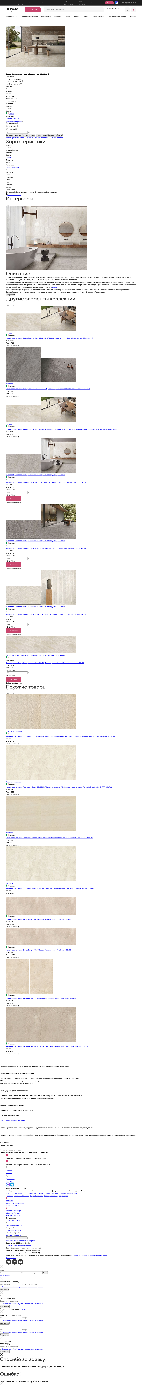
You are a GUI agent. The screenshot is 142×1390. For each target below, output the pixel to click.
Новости (9, 1193)
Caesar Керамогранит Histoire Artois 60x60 (59, 998)
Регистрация (5, 1275)
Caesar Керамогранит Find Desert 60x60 (55, 919)
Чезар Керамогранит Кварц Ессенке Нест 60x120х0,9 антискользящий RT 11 (35, 429)
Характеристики (12, 138)
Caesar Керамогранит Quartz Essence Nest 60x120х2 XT (71, 338)
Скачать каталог (13, 195)
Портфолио (95, 3)
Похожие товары (57, 138)
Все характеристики (14, 121)
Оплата (45, 3)
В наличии (18, 1196)
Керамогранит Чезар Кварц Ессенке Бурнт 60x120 (26, 548)
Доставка (32, 3)
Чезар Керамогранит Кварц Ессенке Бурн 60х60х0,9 (26, 389)
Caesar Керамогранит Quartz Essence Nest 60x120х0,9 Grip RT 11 (91, 429)
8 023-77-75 (114, 8)
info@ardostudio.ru (13, 1235)
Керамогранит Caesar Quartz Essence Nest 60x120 (64, 663)
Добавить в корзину (27, 135)
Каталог (33, 10)
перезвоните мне (114, 11)
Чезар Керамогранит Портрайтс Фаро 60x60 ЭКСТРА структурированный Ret (36, 736)
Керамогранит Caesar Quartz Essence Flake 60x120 (66, 614)
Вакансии (53, 1196)
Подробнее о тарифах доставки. (12, 1120)
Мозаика (57, 16)
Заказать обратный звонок (16, 1238)
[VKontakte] (9, 1264)
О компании (17, 1193)
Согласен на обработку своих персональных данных (22, 1287)
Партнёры (39, 1196)
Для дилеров (82, 2)
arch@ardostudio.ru (13, 1230)
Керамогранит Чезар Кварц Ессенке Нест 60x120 (25, 663)
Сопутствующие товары (117, 16)
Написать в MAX (12, 1241)
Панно (67, 16)
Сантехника (46, 16)
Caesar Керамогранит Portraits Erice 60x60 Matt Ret (73, 888)
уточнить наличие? (14, 79)
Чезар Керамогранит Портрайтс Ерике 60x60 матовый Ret (29, 888)
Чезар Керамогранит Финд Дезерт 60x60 (22, 919)
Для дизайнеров (68, 2)
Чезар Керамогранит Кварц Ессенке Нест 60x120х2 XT (27, 338)
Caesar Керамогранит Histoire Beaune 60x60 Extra (68, 1046)
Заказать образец (55, 135)
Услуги (55, 3)
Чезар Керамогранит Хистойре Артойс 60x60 (24, 998)
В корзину (14, 499)
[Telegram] (15, 1264)
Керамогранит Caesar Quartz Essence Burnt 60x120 (66, 548)
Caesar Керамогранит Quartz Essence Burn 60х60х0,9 (69, 389)
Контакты (36, 1193)
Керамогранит (11, 16)
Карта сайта (11, 1258)
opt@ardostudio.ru (13, 1220)
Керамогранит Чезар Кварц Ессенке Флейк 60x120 (26, 614)
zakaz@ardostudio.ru (129, 3)
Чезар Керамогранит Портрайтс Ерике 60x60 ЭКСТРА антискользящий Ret (35, 787)
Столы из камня (98, 16)
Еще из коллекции (43, 138)
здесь (54, 287)
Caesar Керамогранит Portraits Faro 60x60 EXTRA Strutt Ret (91, 736)
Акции (109, 3)
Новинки (25, 1196)
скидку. (24, 1309)
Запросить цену (12, 135)
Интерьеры (23, 138)
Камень (85, 16)
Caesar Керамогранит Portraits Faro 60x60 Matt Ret (72, 838)
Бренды (133, 16)
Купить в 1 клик (41, 135)
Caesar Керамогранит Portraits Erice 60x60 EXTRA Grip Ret (88, 787)
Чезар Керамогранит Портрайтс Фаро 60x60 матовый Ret (29, 838)
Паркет (76, 16)
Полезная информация (68, 1193)
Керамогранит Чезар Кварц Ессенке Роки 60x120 (25, 482)
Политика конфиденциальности (18, 1245)
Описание (32, 138)
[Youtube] (20, 1264)
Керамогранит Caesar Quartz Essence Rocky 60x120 (65, 482)
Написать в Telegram (27, 1241)
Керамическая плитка (29, 16)
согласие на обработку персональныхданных (89, 1255)
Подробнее (10, 295)
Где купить (20, 2)
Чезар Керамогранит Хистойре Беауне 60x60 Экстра (27, 1046)
